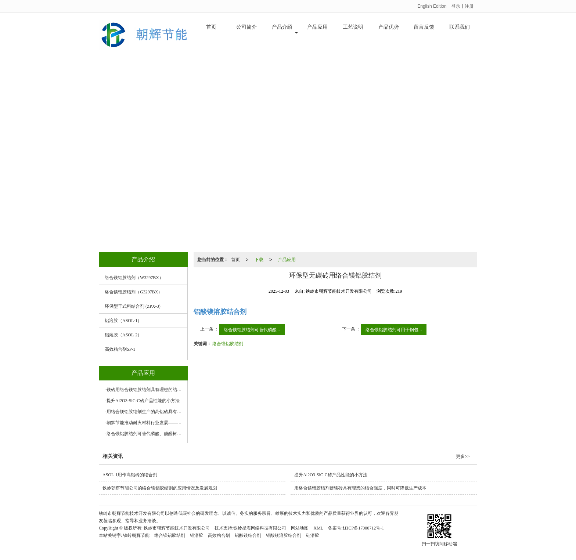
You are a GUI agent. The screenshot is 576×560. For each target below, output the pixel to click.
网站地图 (300, 528)
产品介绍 (282, 33)
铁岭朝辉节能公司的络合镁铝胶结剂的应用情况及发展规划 (159, 488)
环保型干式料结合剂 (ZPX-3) (133, 306)
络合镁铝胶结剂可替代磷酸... (252, 329)
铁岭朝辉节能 (136, 535)
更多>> (463, 456)
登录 (455, 6)
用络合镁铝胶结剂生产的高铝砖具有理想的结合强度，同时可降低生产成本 (145, 411)
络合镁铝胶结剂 (227, 343)
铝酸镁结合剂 (248, 535)
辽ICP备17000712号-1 (363, 528)
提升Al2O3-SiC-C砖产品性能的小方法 (143, 400)
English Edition (431, 6)
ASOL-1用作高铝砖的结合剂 (129, 474)
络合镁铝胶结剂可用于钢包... (394, 329)
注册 (469, 6)
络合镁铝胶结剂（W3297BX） (134, 277)
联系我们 (459, 33)
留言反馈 (424, 33)
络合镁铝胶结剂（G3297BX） (133, 292)
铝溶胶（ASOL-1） (123, 320)
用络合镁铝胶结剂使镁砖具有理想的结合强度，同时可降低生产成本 (360, 488)
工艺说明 (353, 33)
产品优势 (388, 33)
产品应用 (317, 33)
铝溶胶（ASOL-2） (123, 334)
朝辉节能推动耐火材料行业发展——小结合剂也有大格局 (145, 422)
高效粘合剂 (219, 535)
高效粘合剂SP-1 (120, 349)
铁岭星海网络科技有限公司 (259, 528)
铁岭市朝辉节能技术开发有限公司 (177, 528)
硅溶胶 (312, 535)
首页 (211, 33)
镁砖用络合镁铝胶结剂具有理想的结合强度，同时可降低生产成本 (145, 389)
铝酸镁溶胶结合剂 (283, 535)
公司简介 (246, 33)
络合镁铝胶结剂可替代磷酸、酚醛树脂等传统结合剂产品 (145, 433)
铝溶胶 (196, 535)
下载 (259, 259)
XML (318, 528)
